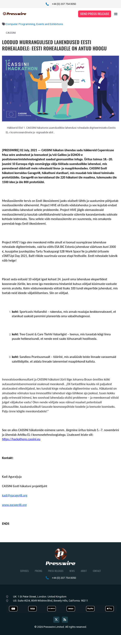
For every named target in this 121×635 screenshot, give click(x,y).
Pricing (38, 570)
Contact (97, 570)
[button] (116, 14)
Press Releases (55, 570)
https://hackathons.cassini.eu (21, 439)
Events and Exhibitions (49, 24)
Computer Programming (20, 24)
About (84, 570)
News (72, 570)
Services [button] (24, 570)
